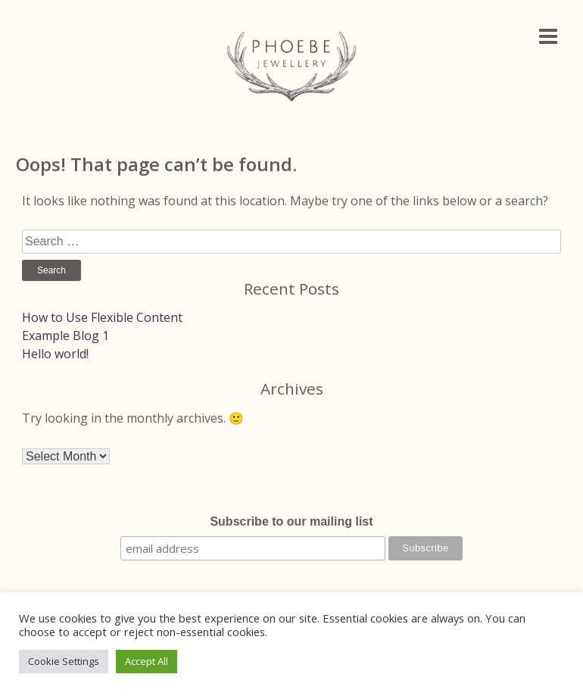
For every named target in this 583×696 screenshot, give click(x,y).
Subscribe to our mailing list (291, 521)
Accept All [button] (146, 661)
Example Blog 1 (65, 335)
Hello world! (55, 353)
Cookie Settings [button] (63, 661)
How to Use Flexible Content (102, 317)
